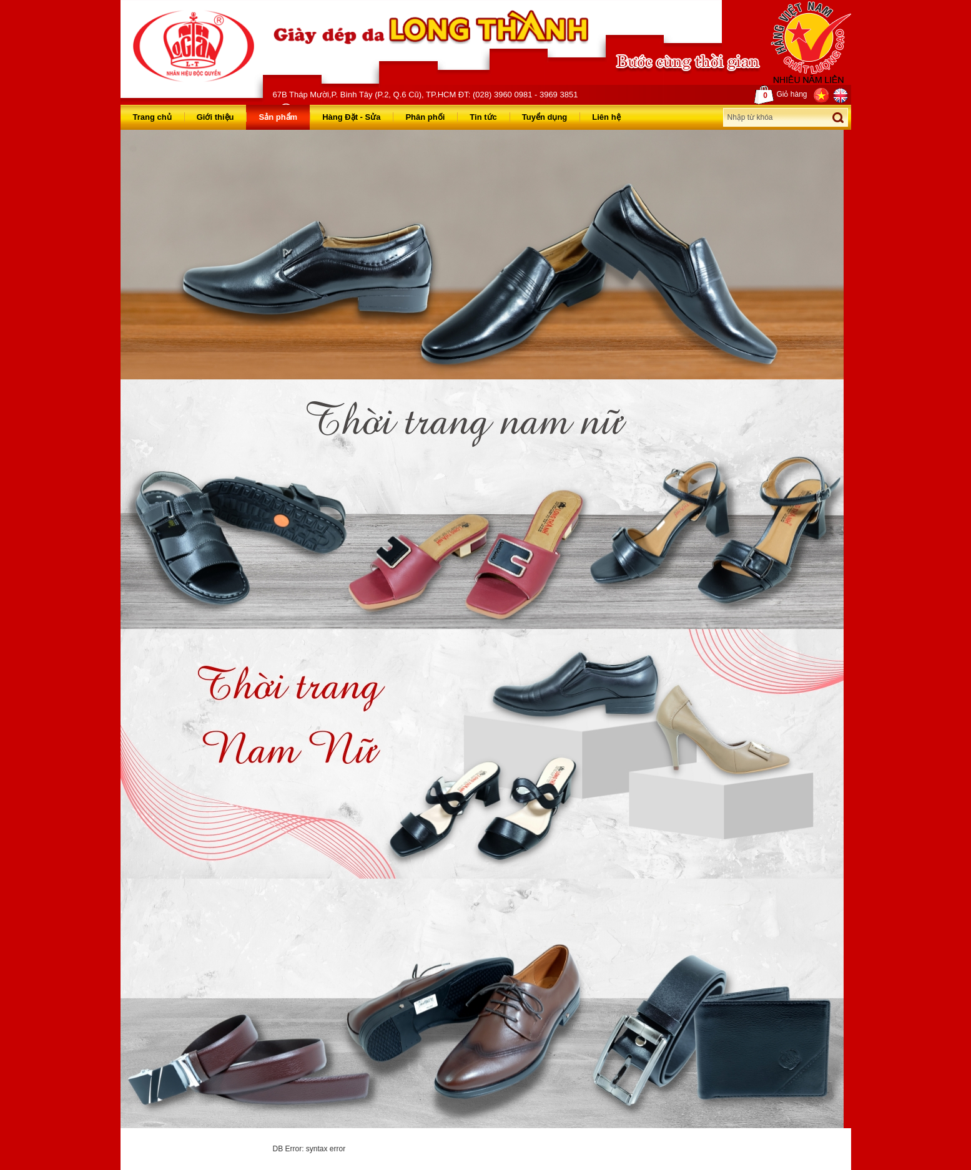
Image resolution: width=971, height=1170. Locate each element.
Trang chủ (152, 117)
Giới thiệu (215, 117)
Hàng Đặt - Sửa (351, 117)
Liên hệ (606, 117)
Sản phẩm (278, 117)
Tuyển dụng (545, 117)
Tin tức (483, 117)
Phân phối (425, 117)
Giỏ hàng (780, 94)
